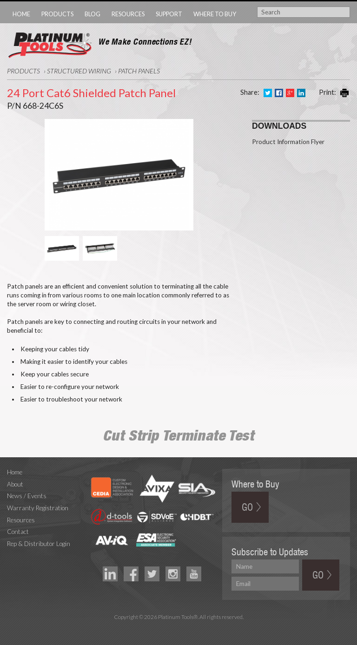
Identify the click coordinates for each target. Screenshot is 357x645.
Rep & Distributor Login (38, 543)
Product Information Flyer (288, 141)
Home (21, 14)
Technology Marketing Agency (179, 627)
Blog (92, 14)
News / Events (26, 496)
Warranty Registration (37, 508)
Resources (128, 14)
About (15, 484)
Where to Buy (214, 14)
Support (169, 14)
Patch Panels (139, 71)
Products (57, 14)
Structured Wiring (79, 71)
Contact (18, 531)
